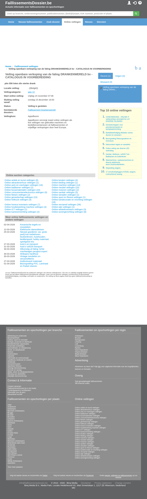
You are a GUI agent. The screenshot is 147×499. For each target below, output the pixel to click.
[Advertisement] (50, 152)
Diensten (101, 22)
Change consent (123, 483)
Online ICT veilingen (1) (16, 209)
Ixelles (10, 431)
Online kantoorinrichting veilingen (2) (22, 212)
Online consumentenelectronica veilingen (90, 418)
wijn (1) (31, 92)
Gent (9, 427)
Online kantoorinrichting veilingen (87, 432)
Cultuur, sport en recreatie (17, 340)
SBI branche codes (82, 383)
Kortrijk (10, 435)
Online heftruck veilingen (84, 424)
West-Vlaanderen (81, 356)
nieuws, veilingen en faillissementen (118, 475)
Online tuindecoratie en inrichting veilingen (91, 450)
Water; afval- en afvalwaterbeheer (20, 372)
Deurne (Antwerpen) (15, 421)
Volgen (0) (120, 76)
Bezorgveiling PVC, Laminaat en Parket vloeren (34, 264)
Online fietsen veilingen (84, 420)
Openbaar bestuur (15, 366)
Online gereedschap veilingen (86, 422)
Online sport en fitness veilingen (87, 448)
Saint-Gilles (12, 449)
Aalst (9, 405)
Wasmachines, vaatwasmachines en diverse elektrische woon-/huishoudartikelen (120, 162)
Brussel (78, 338)
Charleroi (11, 419)
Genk (10, 425)
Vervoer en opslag (15, 370)
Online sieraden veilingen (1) (65, 195)
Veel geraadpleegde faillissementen (88, 381)
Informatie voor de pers (16, 392)
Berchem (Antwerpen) (16, 411)
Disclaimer (86, 483)
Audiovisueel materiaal (31, 261)
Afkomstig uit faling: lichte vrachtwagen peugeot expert (33, 250)
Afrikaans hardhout (29, 254)
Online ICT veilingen (82, 430)
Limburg (78, 342)
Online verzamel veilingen (85, 452)
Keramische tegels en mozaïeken (30, 225)
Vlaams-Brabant (81, 352)
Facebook (90, 475)
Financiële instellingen (16, 346)
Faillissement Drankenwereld (42, 110)
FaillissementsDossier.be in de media (22, 388)
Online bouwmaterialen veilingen (87, 416)
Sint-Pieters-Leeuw (15, 455)
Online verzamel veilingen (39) (66, 204)
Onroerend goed (14, 364)
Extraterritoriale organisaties (18, 344)
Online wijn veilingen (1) (63, 207)
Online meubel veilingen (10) (65, 187)
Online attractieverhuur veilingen (87, 410)
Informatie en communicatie (18, 358)
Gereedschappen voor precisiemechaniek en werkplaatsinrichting (114, 127)
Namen (78, 348)
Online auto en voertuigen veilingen (88, 412)
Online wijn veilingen (83, 454)
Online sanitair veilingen (84, 444)
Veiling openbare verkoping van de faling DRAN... (119, 88)
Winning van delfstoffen (17, 374)
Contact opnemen (14, 386)
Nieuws (89, 22)
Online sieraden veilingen (84, 446)
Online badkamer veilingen (85, 414)
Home (11, 22)
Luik (76, 344)
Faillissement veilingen (26, 66)
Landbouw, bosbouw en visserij (19, 360)
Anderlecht (12, 407)
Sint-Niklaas (12, 453)
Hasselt (10, 429)
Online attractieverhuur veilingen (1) (22, 182)
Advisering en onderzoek (17, 336)
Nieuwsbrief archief (15, 394)
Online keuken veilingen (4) (65, 180)
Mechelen (11, 439)
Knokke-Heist (13, 433)
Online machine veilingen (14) (66, 185)
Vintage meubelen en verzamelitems (30, 257)
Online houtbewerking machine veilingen (90, 428)
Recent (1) (105, 76)
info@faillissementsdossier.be (33, 483)
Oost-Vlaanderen (81, 350)
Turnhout (11, 457)
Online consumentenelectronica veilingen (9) (26, 192)
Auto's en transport (29, 244)
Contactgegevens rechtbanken (19, 390)
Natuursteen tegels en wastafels (118, 144)
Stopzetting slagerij (113, 168)
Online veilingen (72, 22)
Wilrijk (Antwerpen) (15, 461)
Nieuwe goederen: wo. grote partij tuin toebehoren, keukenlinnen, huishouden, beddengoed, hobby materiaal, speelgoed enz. (34, 237)
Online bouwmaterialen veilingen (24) (22, 190)
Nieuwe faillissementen (30, 22)
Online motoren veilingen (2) (65, 190)
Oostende (11, 445)
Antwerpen (79, 336)
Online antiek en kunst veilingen (87, 408)
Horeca (10, 352)
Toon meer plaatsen (15, 467)
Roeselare (12, 447)
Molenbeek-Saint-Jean (16, 443)
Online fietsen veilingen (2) (17, 195)
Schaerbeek (12, 451)
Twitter (44, 475)
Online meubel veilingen (84, 440)
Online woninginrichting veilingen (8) (69, 212)
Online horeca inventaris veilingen (88, 426)
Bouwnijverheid (13, 338)
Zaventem (11, 463)
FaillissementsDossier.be (28, 3)
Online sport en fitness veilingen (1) (68, 197)
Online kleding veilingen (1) (65, 182)
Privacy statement (103, 483)
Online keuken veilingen (84, 434)
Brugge (10, 413)
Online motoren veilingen (84, 442)
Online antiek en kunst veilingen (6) (21, 180)
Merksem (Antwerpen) (16, 441)
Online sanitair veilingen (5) (65, 192)
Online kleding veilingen (84, 436)
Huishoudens (13, 354)
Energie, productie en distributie (20, 342)
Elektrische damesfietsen (32, 229)
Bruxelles (11, 417)
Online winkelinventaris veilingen (87, 456)
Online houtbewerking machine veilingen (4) (26, 207)
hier (99, 367)
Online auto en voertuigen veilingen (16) (24, 185)
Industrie (11, 356)
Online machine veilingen (84, 438)
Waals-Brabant (80, 354)
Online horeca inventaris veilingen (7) (22, 204)
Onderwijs (11, 362)
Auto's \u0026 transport (31, 246)
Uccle (10, 459)
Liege (10, 437)
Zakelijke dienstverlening (17, 376)
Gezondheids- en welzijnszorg (19, 348)
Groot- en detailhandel (16, 350)
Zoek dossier (53, 22)
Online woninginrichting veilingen (87, 458)
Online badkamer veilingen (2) (19, 187)
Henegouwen (80, 340)
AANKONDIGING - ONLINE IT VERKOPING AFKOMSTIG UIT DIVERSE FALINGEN (118, 119)
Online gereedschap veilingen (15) (21, 197)
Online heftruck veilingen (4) (18, 199)
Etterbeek (11, 423)
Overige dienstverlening (17, 368)
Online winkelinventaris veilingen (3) (69, 209)
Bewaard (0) (106, 82)
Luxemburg (79, 346)
